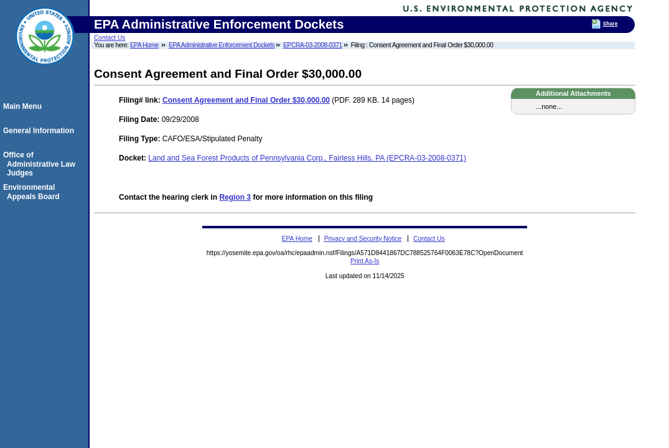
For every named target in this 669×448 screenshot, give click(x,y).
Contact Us (109, 37)
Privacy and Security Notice (363, 238)
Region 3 (235, 197)
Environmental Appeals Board (33, 191)
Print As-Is (364, 261)
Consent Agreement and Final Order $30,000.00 (246, 100)
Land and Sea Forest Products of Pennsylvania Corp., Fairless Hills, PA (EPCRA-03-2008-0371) (307, 158)
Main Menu (24, 106)
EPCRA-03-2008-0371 (312, 45)
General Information (40, 130)
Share (609, 24)
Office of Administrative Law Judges (41, 164)
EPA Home (144, 45)
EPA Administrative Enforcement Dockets (221, 45)
